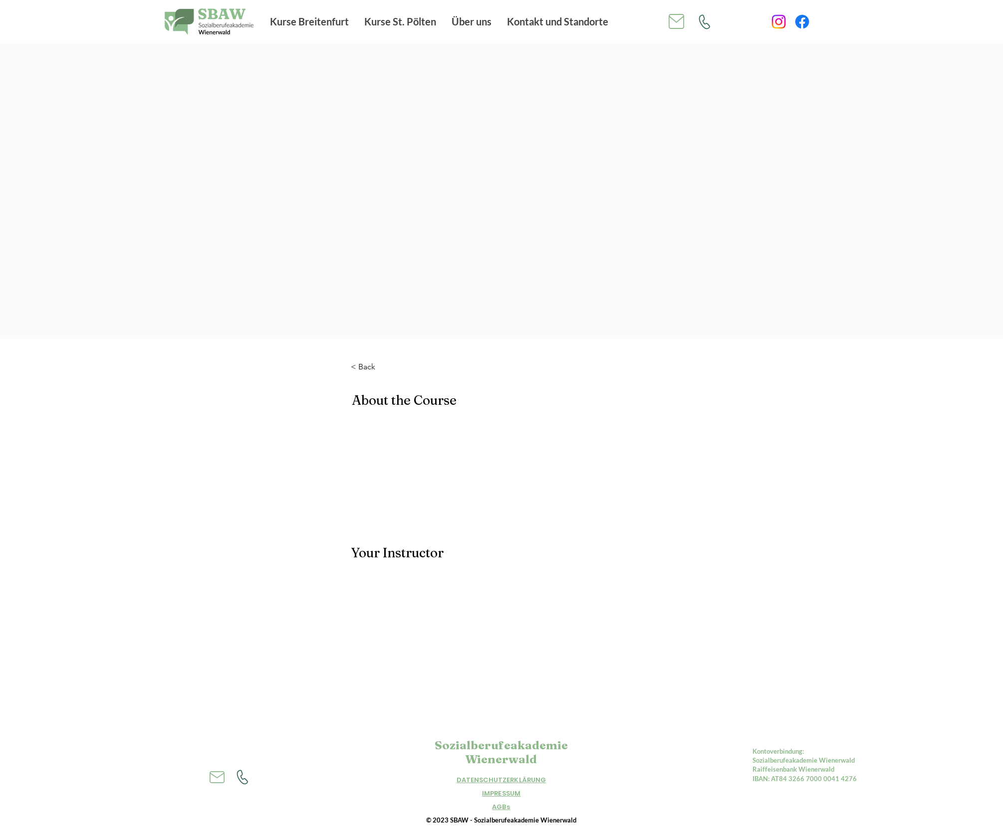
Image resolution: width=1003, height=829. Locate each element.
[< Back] (378, 367)
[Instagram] (778, 21)
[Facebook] (802, 21)
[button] (309, 21)
